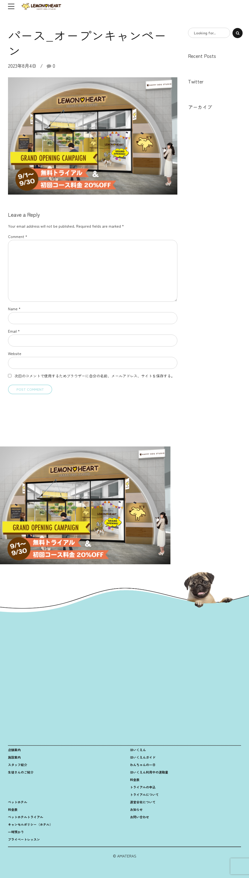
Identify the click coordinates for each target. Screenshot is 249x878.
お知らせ (136, 809)
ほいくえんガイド (143, 757)
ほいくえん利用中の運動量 (149, 772)
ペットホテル (17, 802)
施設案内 (14, 757)
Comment (17, 236)
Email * (14, 331)
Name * (14, 308)
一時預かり (16, 831)
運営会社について (143, 802)
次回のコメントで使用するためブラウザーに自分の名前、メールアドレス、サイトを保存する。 (94, 375)
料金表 (135, 779)
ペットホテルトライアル (25, 817)
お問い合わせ (139, 817)
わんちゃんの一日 (143, 764)
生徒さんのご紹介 (21, 772)
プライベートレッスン (24, 839)
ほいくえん (138, 749)
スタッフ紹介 (17, 764)
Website (14, 353)
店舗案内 (14, 749)
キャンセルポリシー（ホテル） (30, 824)
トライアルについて (144, 794)
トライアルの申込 (143, 787)
